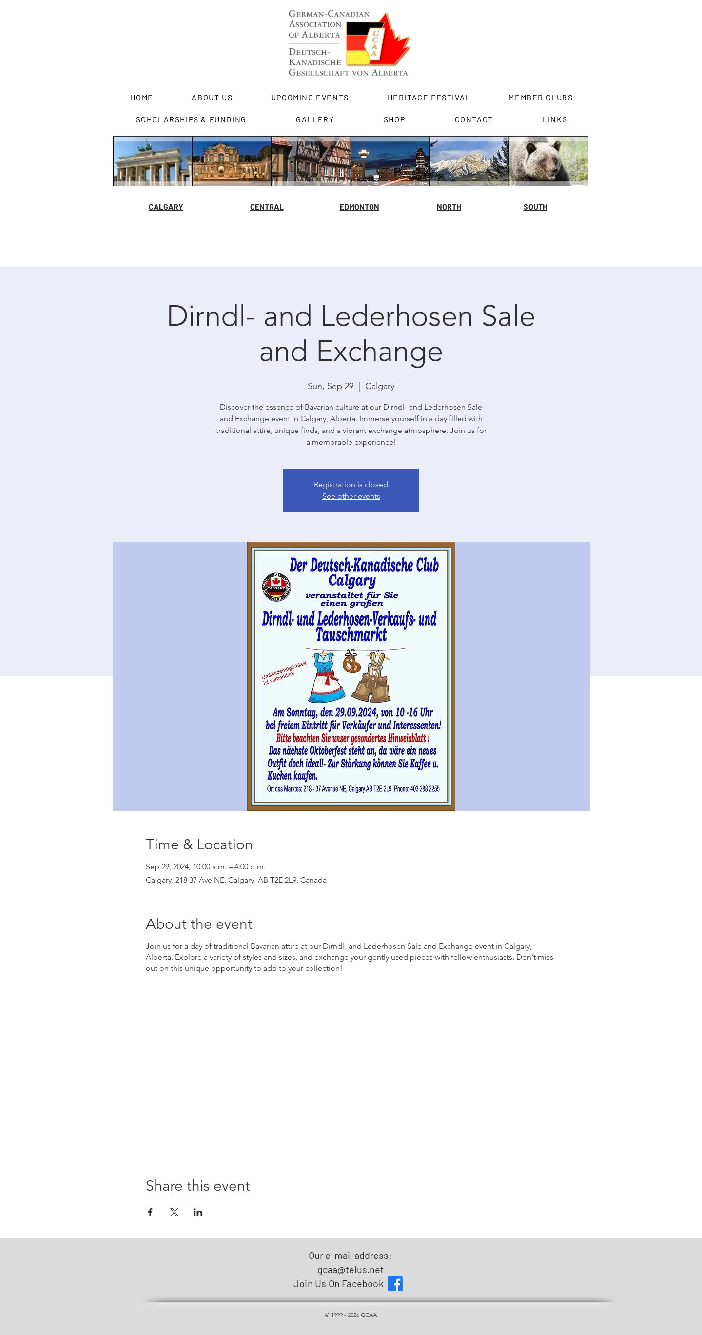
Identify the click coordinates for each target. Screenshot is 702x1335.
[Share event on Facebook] (150, 1212)
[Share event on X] (174, 1212)
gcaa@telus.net (350, 1269)
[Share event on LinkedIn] (198, 1212)
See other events (351, 496)
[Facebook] (395, 1283)
